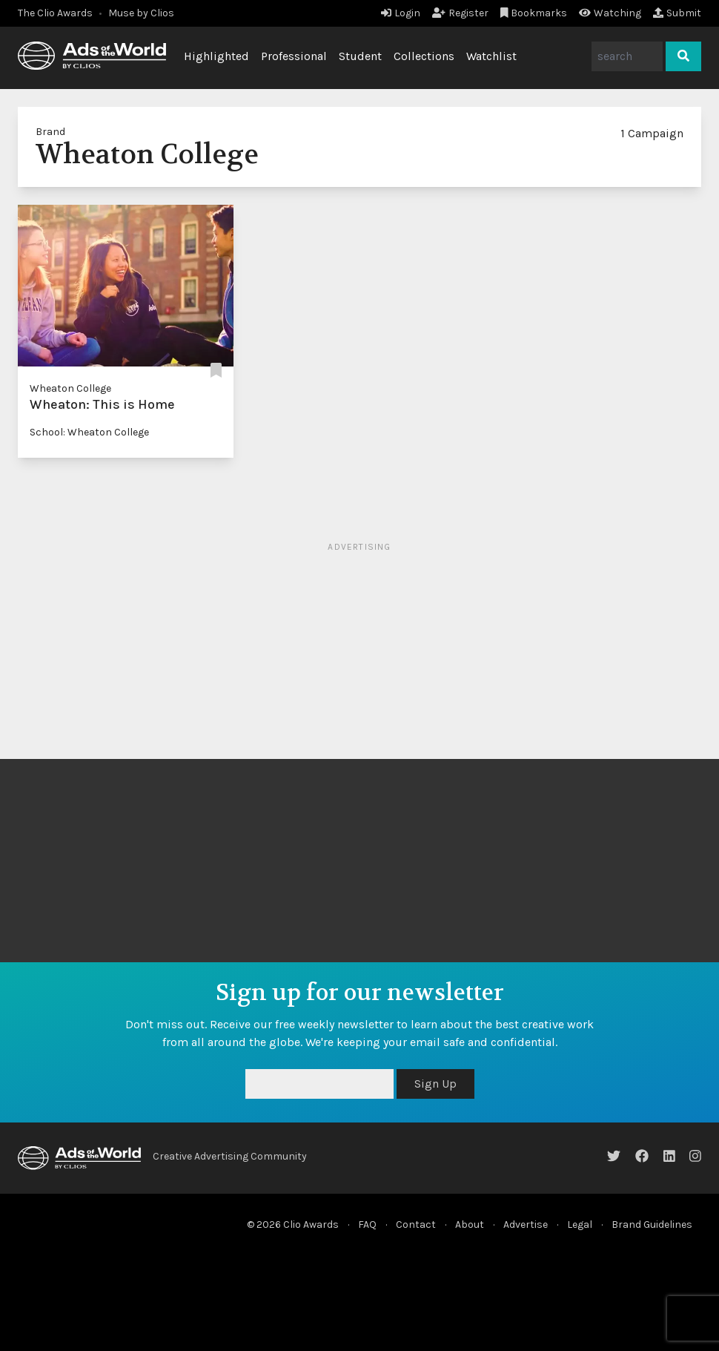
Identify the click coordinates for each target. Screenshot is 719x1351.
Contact (416, 1224)
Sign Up (435, 1083)
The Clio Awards (55, 13)
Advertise (525, 1224)
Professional (294, 56)
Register (460, 13)
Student (360, 56)
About (469, 1224)
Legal (579, 1224)
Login (400, 13)
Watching (610, 13)
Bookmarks (534, 13)
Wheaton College (70, 388)
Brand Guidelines (652, 1224)
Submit (677, 13)
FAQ (367, 1224)
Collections (424, 56)
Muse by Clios (141, 13)
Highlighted (216, 56)
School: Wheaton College (89, 432)
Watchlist (491, 56)
